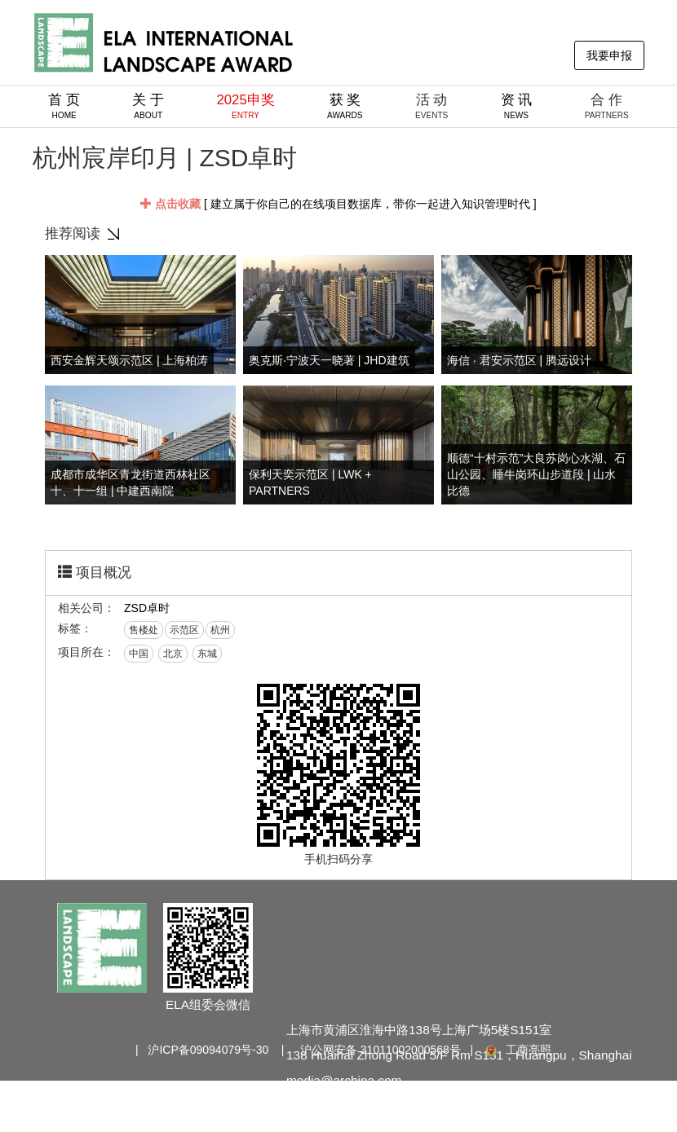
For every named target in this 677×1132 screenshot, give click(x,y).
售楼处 (143, 630)
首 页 (64, 106)
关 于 (148, 106)
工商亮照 (517, 1049)
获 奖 (345, 106)
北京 (173, 653)
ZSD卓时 (147, 607)
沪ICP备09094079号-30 (208, 1049)
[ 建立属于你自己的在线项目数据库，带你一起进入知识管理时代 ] (338, 203)
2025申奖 (245, 106)
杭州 (220, 630)
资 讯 (517, 106)
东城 (207, 653)
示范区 (184, 630)
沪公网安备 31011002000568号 (380, 1049)
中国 (138, 653)
